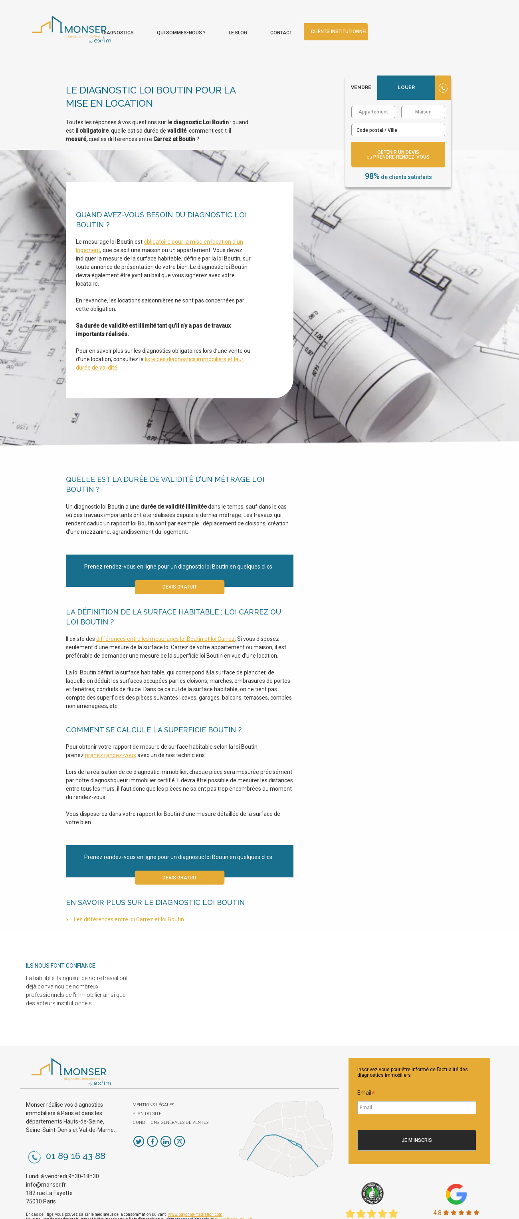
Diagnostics (232, 23)
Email (366, 1070)
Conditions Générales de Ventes (170, 1099)
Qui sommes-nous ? (295, 23)
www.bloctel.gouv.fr (234, 1195)
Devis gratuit (179, 564)
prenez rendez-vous (110, 732)
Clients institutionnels (455, 22)
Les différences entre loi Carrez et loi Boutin (129, 896)
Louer (406, 64)
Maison (423, 88)
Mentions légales (153, 1081)
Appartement (373, 88)
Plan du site (147, 1090)
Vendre (361, 64)
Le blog (352, 23)
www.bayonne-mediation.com (195, 1191)
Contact (396, 23)
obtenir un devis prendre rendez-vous (398, 131)
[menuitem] (232, 21)
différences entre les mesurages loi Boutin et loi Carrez (165, 615)
